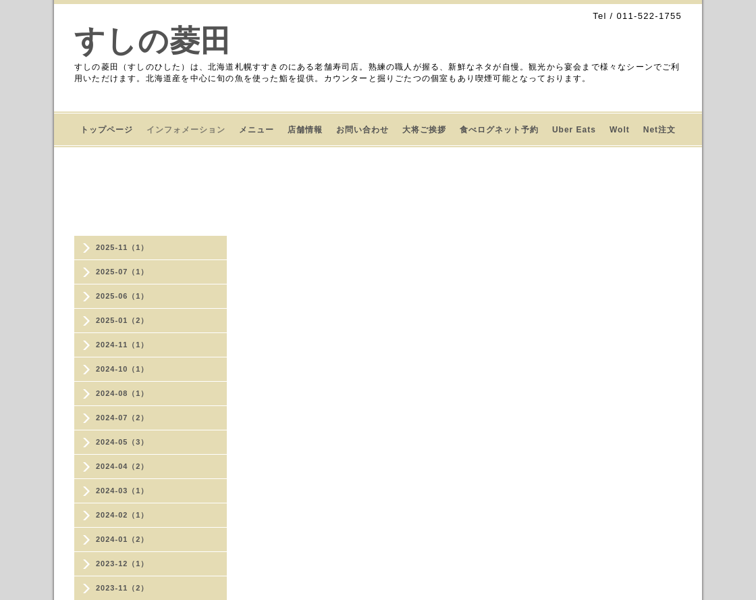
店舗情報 (305, 129)
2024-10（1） (122, 369)
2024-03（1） (122, 490)
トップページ (106, 129)
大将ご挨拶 (424, 129)
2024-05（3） (122, 442)
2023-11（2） (122, 588)
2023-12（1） (122, 563)
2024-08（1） (122, 393)
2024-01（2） (122, 539)
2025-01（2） (122, 320)
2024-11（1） (122, 345)
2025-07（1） (122, 272)
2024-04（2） (122, 466)
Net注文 (659, 129)
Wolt (620, 129)
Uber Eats (574, 129)
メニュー (256, 129)
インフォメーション (185, 129)
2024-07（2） (122, 418)
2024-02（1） (122, 515)
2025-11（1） (122, 247)
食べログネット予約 (499, 129)
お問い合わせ (362, 129)
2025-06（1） (122, 296)
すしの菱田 (153, 41)
